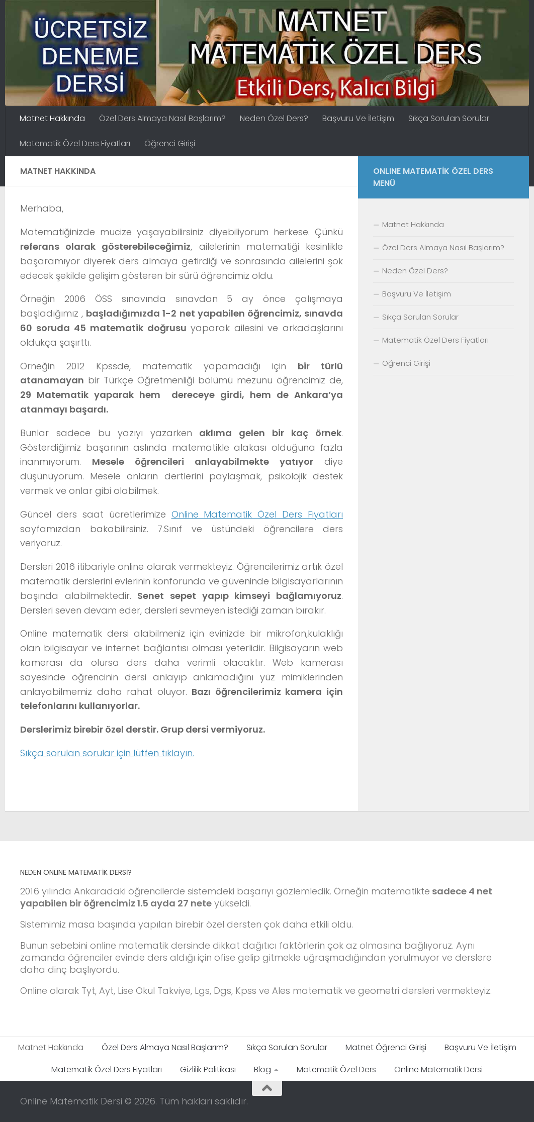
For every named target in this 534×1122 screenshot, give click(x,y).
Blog (262, 1069)
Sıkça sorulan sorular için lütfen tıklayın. (107, 753)
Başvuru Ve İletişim (358, 118)
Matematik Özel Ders (336, 1069)
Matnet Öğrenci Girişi (385, 1047)
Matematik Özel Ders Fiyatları (75, 143)
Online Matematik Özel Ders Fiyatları (257, 514)
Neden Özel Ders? (274, 118)
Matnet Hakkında (52, 118)
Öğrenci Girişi (169, 143)
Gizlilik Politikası (208, 1069)
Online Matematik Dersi (438, 1069)
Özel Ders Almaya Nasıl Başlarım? (162, 118)
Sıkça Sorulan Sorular (448, 118)
